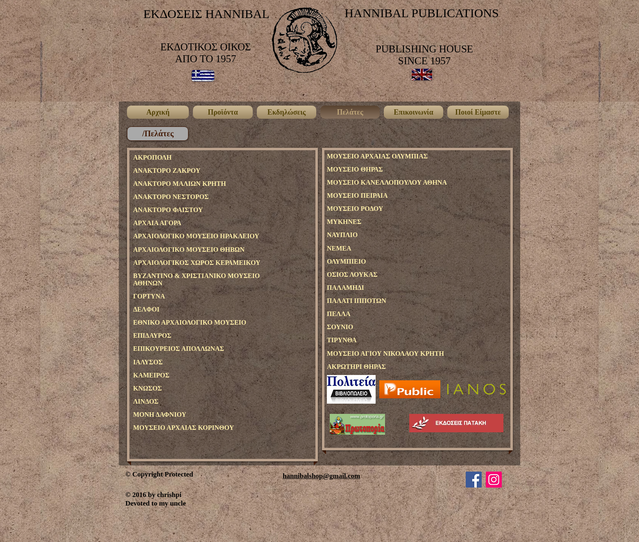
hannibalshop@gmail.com (321, 476)
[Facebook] (474, 480)
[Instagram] (494, 480)
